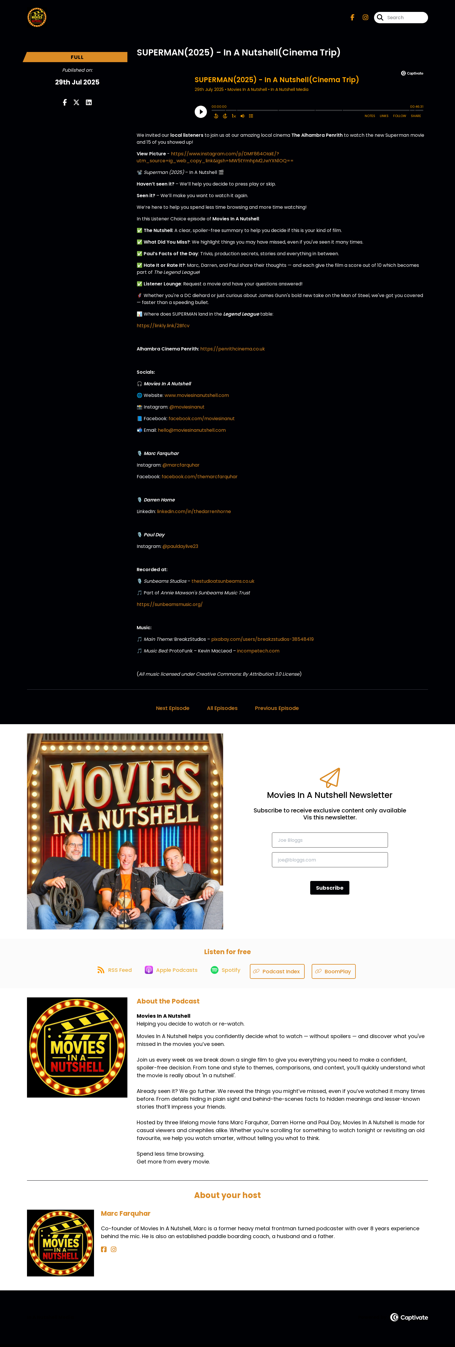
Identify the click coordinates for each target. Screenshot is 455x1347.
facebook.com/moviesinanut (202, 421)
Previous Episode (277, 710)
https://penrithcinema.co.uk (232, 351)
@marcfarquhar (181, 467)
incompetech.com (258, 653)
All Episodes (222, 710)
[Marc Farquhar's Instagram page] (110, 1252)
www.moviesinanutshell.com (197, 398)
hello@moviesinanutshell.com (192, 432)
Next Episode (172, 710)
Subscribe (330, 890)
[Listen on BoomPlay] (338, 974)
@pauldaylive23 (180, 549)
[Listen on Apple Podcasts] (171, 974)
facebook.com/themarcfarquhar (200, 479)
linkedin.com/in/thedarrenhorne (194, 514)
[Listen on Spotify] (228, 974)
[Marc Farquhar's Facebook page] (103, 1252)
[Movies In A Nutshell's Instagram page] (362, 19)
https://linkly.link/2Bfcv (163, 328)
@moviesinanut (187, 409)
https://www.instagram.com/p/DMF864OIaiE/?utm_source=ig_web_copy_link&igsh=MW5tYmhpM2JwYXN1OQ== (215, 160)
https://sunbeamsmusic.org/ (170, 607)
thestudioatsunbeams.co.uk (223, 583)
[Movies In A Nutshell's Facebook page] (353, 19)
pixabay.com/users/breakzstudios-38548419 (262, 642)
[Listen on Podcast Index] (281, 974)
